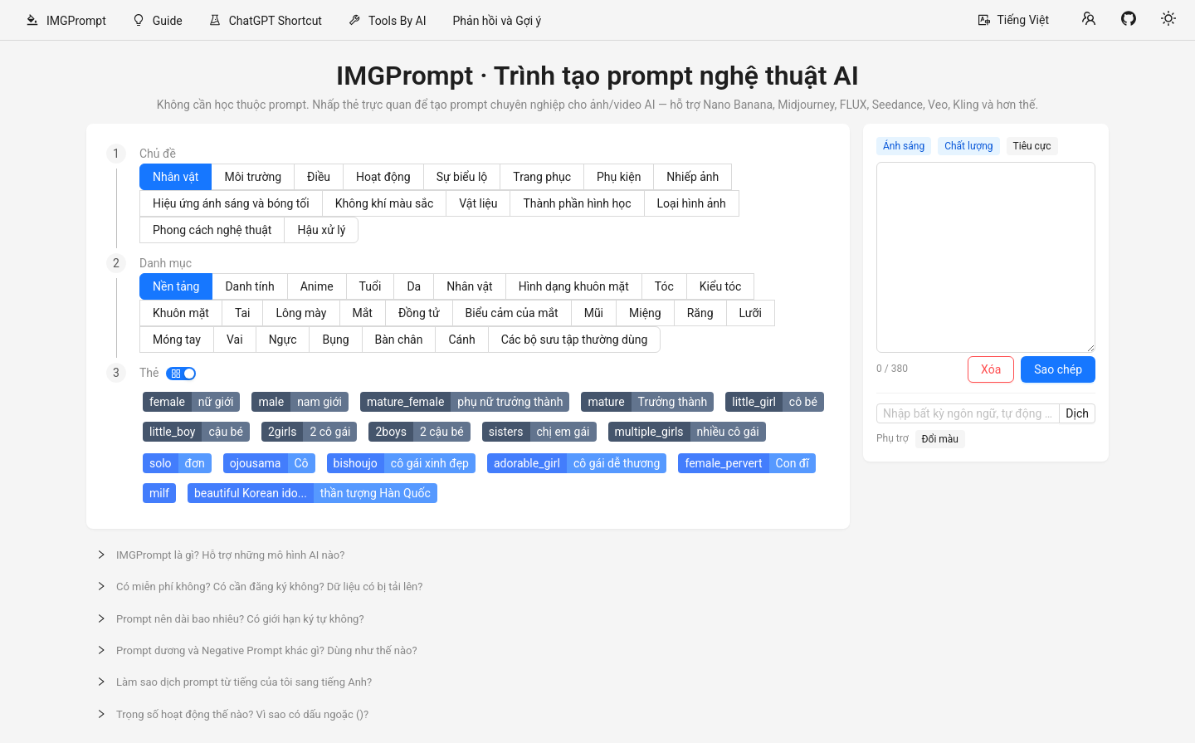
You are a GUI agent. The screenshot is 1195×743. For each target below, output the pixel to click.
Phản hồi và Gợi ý (496, 20)
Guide (168, 20)
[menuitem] (66, 21)
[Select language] (1013, 20)
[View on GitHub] (1128, 20)
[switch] (181, 373)
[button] (597, 554)
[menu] (489, 20)
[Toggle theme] (1168, 20)
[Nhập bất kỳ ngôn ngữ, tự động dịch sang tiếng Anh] (968, 413)
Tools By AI (397, 20)
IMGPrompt (76, 20)
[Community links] (1089, 20)
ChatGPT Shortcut (275, 20)
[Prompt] (985, 257)
